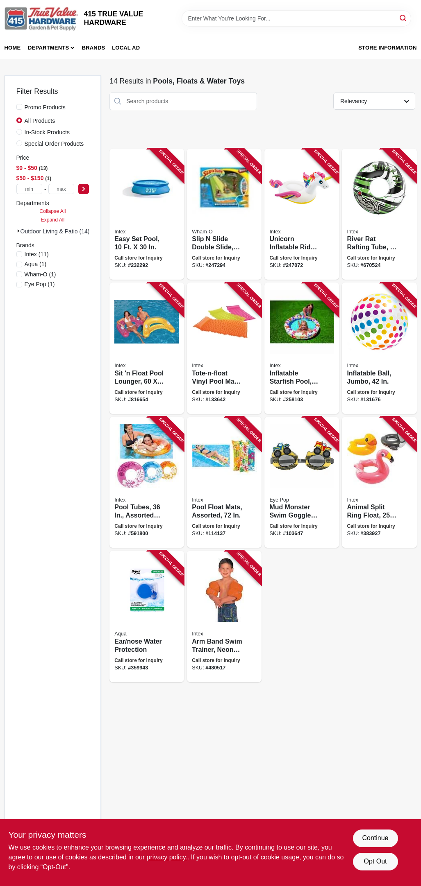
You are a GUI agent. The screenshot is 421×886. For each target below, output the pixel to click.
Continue (375, 837)
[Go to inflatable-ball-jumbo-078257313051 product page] (379, 348)
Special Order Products (54, 144)
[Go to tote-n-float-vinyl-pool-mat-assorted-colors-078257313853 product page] (224, 348)
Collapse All (52, 211)
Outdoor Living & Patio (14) (55, 231)
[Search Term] (296, 18)
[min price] (29, 189)
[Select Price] (83, 189)
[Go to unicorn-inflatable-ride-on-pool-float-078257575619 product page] (301, 214)
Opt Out (375, 861)
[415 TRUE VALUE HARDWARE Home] (41, 18)
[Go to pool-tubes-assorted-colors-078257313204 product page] (146, 482)
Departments (48, 48)
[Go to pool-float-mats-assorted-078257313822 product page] (224, 482)
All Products (40, 121)
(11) (37, 254)
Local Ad (126, 48)
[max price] (61, 189)
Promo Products (45, 107)
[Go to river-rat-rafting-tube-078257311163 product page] (379, 214)
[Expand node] (18, 231)
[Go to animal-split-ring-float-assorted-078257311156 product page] (379, 482)
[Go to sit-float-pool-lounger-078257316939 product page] (146, 348)
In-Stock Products (47, 132)
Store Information (387, 48)
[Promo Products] (19, 107)
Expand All (52, 220)
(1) (36, 264)
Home (13, 48)
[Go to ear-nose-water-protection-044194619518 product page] (146, 616)
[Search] (404, 18)
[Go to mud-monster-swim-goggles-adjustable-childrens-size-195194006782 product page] (301, 482)
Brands (93, 48)
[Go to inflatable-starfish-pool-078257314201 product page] (301, 348)
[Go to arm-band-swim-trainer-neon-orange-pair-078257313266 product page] (224, 616)
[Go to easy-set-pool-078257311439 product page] (146, 214)
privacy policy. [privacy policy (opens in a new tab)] (167, 857)
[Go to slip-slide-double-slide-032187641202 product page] (224, 214)
